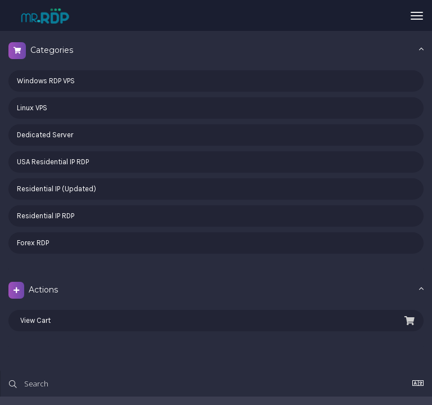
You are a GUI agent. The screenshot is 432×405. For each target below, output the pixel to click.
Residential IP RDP (45, 216)
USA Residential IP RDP (53, 162)
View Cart (216, 320)
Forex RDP (33, 242)
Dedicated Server (45, 134)
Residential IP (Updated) (56, 188)
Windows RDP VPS (46, 80)
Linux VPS (32, 108)
